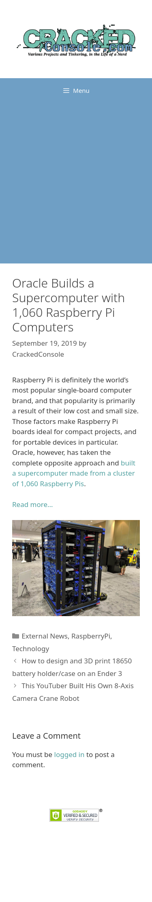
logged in (69, 754)
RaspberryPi (90, 636)
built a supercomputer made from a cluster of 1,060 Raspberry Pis (73, 473)
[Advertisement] (76, 183)
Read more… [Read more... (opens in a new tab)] (32, 504)
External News (44, 636)
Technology (30, 648)
